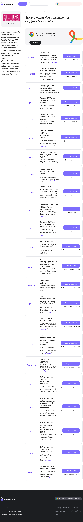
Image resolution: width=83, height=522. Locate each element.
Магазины (22, 3)
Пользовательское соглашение (11, 511)
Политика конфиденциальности (11, 514)
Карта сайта (5, 508)
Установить (35, 42)
